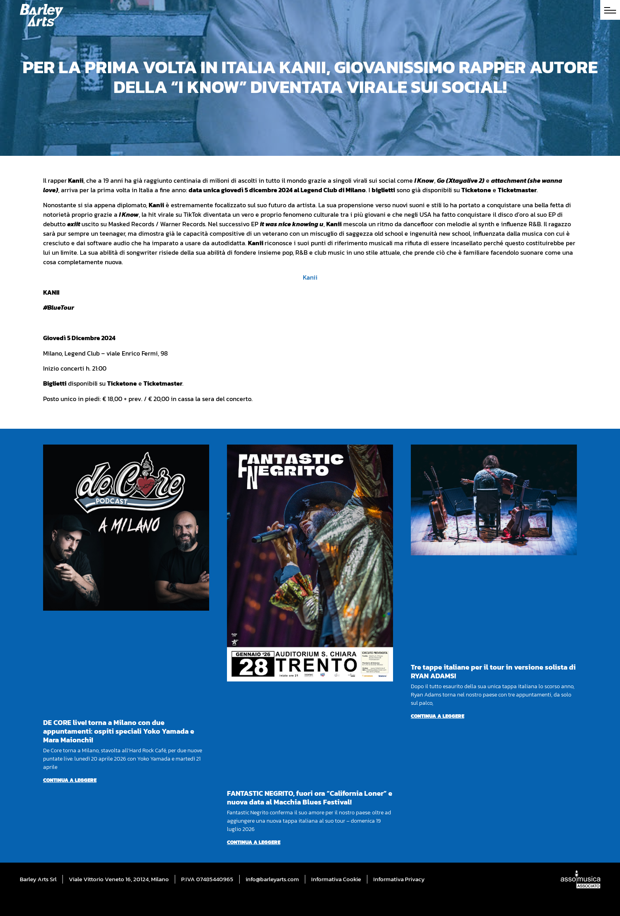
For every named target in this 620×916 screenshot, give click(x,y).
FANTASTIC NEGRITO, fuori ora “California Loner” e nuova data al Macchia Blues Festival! (309, 797)
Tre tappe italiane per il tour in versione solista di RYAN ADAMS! (493, 671)
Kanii (310, 277)
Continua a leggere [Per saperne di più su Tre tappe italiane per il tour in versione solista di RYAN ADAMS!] (437, 716)
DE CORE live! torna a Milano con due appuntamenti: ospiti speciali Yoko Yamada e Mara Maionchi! (118, 731)
